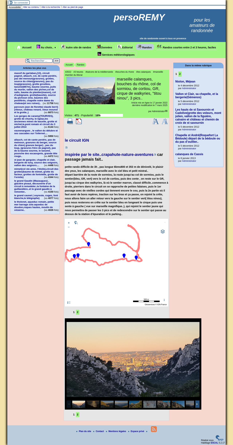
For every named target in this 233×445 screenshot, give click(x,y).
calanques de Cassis (189, 154)
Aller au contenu (31, 7)
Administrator (158, 111)
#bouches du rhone (124, 72)
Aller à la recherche (50, 7)
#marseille (158, 72)
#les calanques (143, 72)
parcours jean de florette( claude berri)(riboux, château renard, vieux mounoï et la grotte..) (36, 110)
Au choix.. (46, 47)
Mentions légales (116, 431)
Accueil (24, 47)
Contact (98, 431)
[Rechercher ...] (39, 61)
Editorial (125, 47)
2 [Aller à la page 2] (77, 312)
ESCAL (214, 443)
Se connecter (21, 2)
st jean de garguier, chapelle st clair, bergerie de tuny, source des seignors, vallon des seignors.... (36, 162)
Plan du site (84, 431)
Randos (145, 47)
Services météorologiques (116, 54)
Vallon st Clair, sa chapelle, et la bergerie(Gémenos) (196, 95)
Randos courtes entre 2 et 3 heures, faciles (186, 47)
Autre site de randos (76, 47)
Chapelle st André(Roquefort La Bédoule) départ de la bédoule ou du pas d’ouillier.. (197, 138)
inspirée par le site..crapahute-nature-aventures (109, 154)
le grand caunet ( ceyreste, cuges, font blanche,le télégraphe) (36, 197)
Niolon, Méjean (185, 81)
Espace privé (136, 431)
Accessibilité (15, 7)
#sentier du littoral (73, 75)
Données (104, 47)
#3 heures (78, 72)
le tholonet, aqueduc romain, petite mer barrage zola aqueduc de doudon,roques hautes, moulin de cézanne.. (34, 205)
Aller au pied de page (72, 7)
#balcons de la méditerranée (99, 72)
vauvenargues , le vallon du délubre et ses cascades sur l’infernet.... (36, 132)
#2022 (68, 72)
